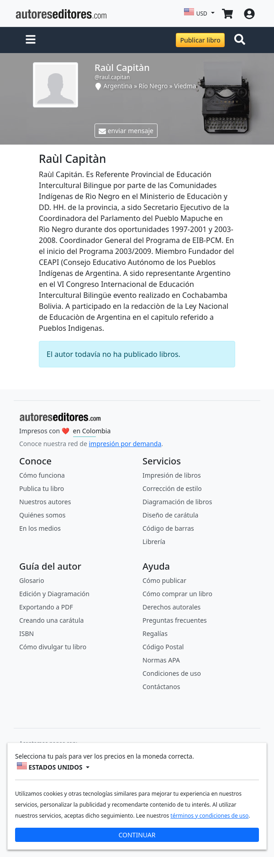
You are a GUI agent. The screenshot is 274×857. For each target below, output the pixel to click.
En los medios (40, 528)
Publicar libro (200, 40)
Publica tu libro (41, 488)
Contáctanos (161, 686)
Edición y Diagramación (54, 593)
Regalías (155, 633)
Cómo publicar (164, 580)
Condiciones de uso (171, 673)
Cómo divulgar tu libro (52, 646)
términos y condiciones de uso (209, 815)
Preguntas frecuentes (174, 620)
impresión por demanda (125, 443)
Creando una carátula (51, 620)
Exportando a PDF (46, 607)
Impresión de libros (171, 475)
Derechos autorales (171, 607)
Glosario (31, 580)
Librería (153, 541)
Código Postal (163, 646)
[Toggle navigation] (241, 40)
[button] (30, 40)
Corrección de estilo (172, 488)
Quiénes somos (42, 515)
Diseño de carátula (170, 515)
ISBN (26, 633)
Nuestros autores (45, 501)
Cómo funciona (42, 475)
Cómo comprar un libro (177, 593)
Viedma (185, 85)
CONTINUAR (136, 834)
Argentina (118, 85)
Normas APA (161, 660)
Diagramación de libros (177, 501)
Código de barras (168, 528)
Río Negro (153, 85)
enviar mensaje (126, 130)
